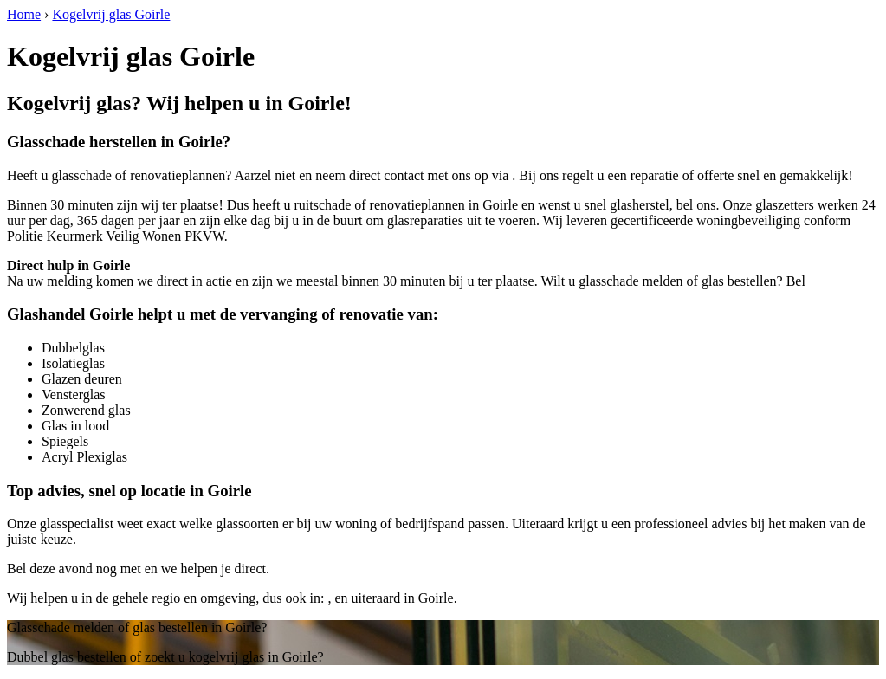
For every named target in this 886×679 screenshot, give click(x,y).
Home (24, 14)
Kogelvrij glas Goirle (111, 14)
